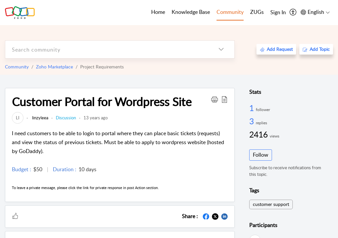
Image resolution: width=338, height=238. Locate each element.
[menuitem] (278, 12)
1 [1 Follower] (252, 107)
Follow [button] (260, 154)
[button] (214, 99)
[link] (17, 118)
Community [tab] (230, 12)
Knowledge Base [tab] (191, 12)
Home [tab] (158, 12)
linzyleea (39, 118)
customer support (271, 204)
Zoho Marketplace (54, 66)
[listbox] (221, 49)
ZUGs (257, 12)
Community (17, 66)
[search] (106, 49)
